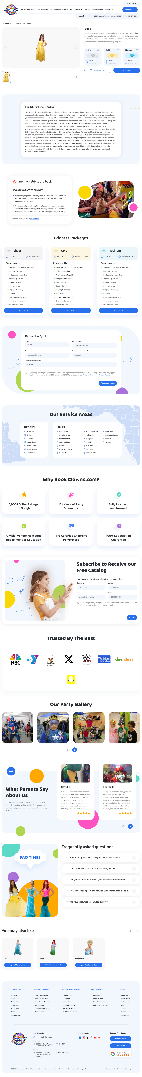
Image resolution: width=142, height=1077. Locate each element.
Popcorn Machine (41, 999)
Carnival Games (97, 999)
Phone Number (77, 341)
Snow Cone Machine (42, 1002)
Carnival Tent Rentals (100, 1005)
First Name (80, 583)
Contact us (109, 9)
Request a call (120, 1038)
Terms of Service (89, 375)
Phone (110, 593)
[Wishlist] (120, 9)
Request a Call (130, 9)
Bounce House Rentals (71, 989)
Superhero (15, 1009)
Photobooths (97, 995)
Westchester (31, 446)
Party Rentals (96, 989)
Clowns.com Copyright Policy (78, 1069)
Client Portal (131, 4)
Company (123, 989)
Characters (15, 1002)
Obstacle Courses (69, 1005)
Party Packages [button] (28, 9)
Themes (14, 1012)
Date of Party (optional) (80, 351)
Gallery (87, 9)
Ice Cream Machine (42, 1009)
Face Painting (97, 9)
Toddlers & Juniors (70, 1012)
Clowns (14, 995)
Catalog (123, 1009)
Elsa (6, 958)
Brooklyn (30, 432)
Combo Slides (68, 995)
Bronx (29, 435)
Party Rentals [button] (76, 9)
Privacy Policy (104, 375)
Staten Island (32, 449)
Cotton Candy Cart (42, 995)
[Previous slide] (5, 47)
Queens (30, 439)
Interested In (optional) (33, 361)
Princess (14, 1005)
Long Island (31, 442)
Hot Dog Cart (40, 1005)
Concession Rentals (44, 9)
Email (27, 351)
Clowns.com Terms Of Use (54, 1069)
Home (6, 23)
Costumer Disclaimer (114, 1069)
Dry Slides (66, 999)
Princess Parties (18, 23)
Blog (122, 1005)
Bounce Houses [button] (61, 9)
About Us (124, 995)
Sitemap (128, 1069)
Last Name (111, 583)
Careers (123, 1012)
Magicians (15, 999)
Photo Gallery (126, 999)
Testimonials (125, 1002)
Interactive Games (99, 1002)
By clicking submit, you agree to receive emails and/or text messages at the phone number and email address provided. (108, 604)
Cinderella (79, 958)
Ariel (42, 958)
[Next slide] (76, 47)
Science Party (16, 1015)
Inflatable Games (69, 1009)
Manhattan (31, 453)
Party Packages (16, 989)
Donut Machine (40, 1012)
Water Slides (67, 1002)
